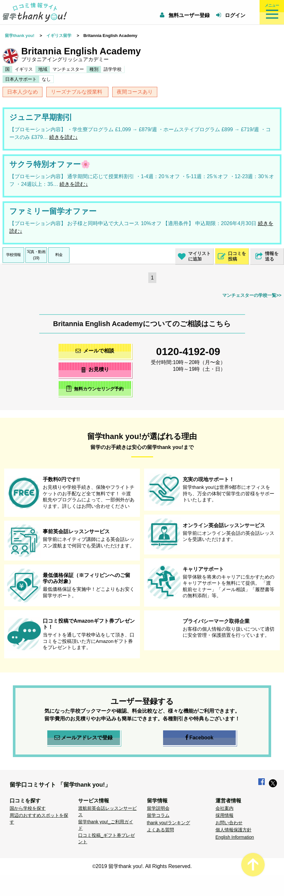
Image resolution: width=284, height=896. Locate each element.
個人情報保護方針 (233, 829)
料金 (59, 254)
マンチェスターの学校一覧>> (251, 295)
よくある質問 (160, 829)
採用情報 (224, 815)
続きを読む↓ (63, 137)
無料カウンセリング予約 (94, 389)
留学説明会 (158, 808)
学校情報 (13, 254)
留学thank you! (19, 35)
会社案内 (224, 808)
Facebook (199, 738)
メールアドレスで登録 (83, 738)
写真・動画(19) (36, 255)
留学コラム (158, 815)
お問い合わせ (229, 822)
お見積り (95, 369)
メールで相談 (95, 350)
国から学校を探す (28, 808)
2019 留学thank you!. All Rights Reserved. (144, 866)
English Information (234, 837)
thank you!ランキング (168, 822)
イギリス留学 (58, 35)
